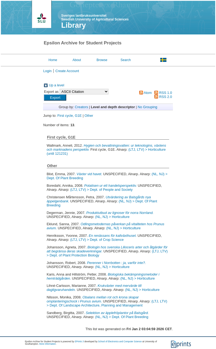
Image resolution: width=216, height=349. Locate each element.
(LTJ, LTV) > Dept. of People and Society (101, 190)
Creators (81, 107)
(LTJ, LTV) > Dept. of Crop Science (97, 240)
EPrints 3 (79, 341)
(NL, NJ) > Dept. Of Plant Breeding (121, 317)
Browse (101, 60)
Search (126, 60)
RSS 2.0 (165, 97)
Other (89, 116)
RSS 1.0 (165, 93)
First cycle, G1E (69, 116)
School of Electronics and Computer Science (120, 341)
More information (47, 344)
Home (52, 60)
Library (73, 25)
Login (47, 71)
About (76, 60)
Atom (148, 93)
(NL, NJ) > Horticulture (112, 217)
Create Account (67, 71)
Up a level (56, 85)
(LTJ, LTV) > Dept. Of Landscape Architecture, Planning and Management (107, 303)
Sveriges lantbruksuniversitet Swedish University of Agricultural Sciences (94, 17)
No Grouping (147, 107)
